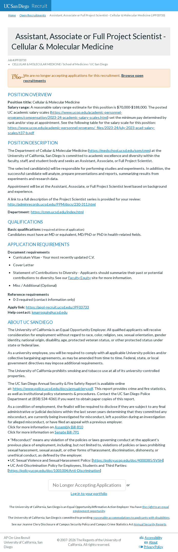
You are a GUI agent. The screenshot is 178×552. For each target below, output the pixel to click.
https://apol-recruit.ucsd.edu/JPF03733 (57, 307)
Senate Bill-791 (67, 432)
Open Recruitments (32, 15)
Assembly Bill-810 (69, 427)
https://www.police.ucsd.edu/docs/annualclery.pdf (53, 388)
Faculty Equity (79, 277)
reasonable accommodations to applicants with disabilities (131, 517)
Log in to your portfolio (89, 493)
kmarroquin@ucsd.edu (49, 312)
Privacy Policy (151, 547)
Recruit (25, 5)
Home (12, 15)
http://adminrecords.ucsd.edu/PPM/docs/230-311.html (52, 204)
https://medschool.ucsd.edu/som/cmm (119, 150)
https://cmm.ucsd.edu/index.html (57, 212)
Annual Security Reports (150, 524)
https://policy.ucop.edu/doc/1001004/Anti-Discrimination (54, 470)
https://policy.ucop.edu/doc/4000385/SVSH (128, 460)
